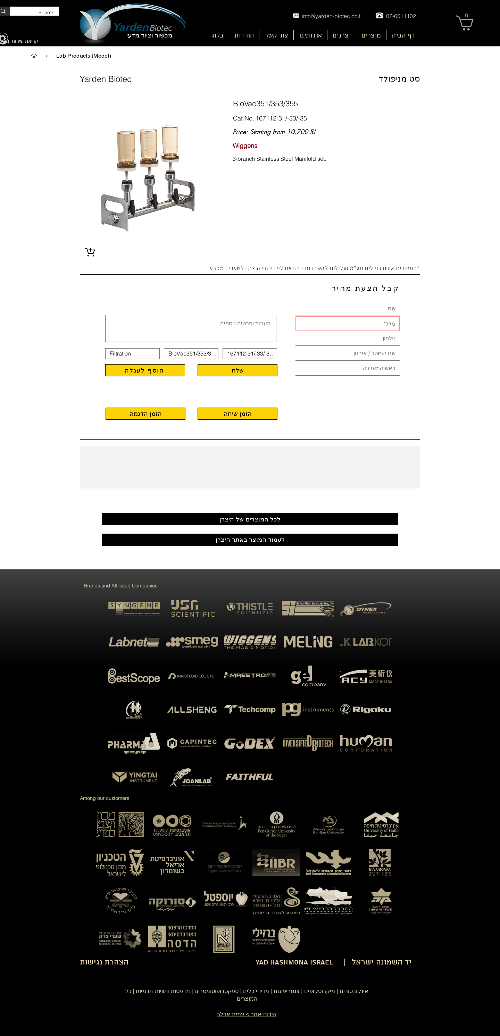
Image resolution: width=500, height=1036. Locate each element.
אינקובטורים (354, 991)
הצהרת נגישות (104, 962)
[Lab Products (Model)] (84, 55)
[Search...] (39, 13)
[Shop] (90, 252)
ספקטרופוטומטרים (216, 991)
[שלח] (237, 370)
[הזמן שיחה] (237, 414)
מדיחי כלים (256, 991)
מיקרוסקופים (319, 991)
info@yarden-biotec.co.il (332, 15)
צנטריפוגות (287, 991)
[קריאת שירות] (25, 41)
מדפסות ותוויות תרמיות (163, 991)
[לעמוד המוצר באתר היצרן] (250, 540)
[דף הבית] (34, 55)
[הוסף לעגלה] (145, 370)
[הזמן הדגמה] (145, 414)
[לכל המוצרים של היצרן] (250, 519)
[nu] (371, 39)
